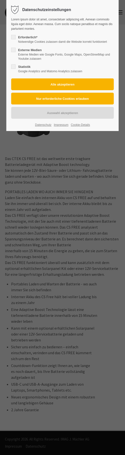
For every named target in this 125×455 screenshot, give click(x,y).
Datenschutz (43, 125)
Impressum (61, 125)
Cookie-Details (80, 125)
